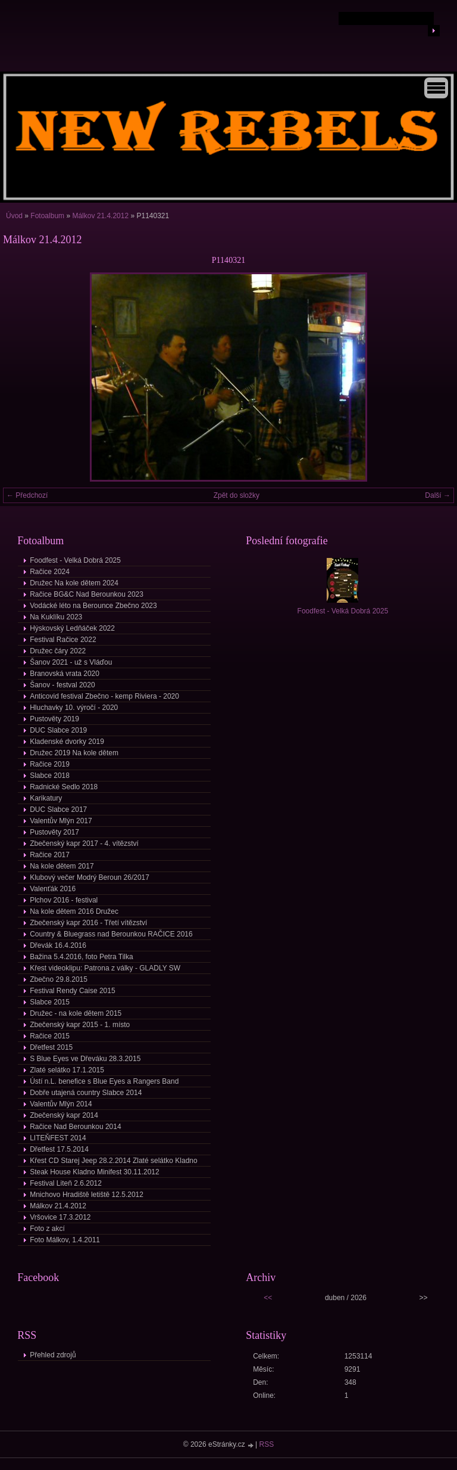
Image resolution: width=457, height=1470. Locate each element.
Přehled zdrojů (53, 1355)
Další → (437, 495)
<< (268, 1298)
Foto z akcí (47, 1228)
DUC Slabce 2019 (58, 730)
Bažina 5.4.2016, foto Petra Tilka (81, 957)
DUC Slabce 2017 (58, 809)
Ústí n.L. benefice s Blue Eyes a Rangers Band (104, 1081)
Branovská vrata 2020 (64, 673)
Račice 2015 (50, 1036)
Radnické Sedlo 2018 (64, 787)
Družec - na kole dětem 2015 (75, 1013)
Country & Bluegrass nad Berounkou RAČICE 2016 (111, 934)
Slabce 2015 (50, 1002)
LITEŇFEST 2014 (58, 1138)
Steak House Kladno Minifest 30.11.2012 (94, 1172)
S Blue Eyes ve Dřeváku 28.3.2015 (85, 1059)
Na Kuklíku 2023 (56, 617)
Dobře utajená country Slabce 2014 (86, 1092)
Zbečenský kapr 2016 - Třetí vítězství (88, 923)
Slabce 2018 (50, 775)
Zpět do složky (236, 495)
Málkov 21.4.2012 (100, 216)
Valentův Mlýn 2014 (61, 1104)
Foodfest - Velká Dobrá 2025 (75, 560)
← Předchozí (27, 495)
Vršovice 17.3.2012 (60, 1217)
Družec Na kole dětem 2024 (74, 583)
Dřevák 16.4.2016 (58, 945)
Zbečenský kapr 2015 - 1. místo (80, 1025)
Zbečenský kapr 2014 (64, 1115)
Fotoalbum (47, 216)
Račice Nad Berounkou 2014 (75, 1126)
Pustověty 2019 (54, 719)
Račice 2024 (50, 571)
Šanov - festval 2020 (62, 685)
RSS (266, 1444)
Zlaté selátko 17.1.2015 (67, 1070)
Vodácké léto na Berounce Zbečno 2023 (93, 605)
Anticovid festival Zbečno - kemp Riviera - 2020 (104, 696)
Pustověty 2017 (54, 832)
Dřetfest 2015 (51, 1047)
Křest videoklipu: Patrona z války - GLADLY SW (105, 968)
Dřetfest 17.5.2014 (59, 1149)
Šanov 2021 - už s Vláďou (71, 662)
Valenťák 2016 (53, 889)
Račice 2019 (50, 764)
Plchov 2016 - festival (64, 900)
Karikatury (46, 798)
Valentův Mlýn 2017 (61, 821)
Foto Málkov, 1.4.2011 (65, 1240)
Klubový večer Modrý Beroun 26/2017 (89, 877)
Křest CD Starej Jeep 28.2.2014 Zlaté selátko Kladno (114, 1160)
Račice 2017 (50, 855)
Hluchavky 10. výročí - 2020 (74, 707)
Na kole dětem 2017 (61, 866)
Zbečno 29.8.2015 (58, 979)
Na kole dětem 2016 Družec (74, 911)
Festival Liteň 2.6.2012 (66, 1183)
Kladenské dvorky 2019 (67, 741)
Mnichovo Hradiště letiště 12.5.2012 (86, 1194)
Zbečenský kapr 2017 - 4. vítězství (84, 843)
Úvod (14, 216)
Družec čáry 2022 (58, 651)
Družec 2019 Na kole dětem (74, 753)
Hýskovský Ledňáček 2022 (72, 628)
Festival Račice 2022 (63, 639)
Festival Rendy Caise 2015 (72, 991)
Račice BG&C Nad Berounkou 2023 (86, 594)
